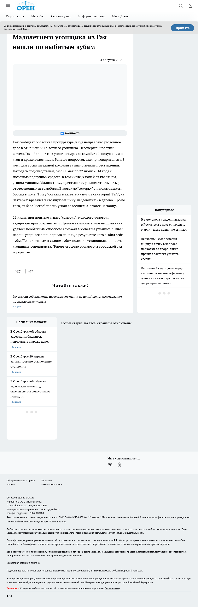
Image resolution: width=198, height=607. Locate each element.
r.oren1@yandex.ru (50, 509)
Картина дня (15, 16)
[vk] (18, 271)
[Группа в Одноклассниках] (120, 465)
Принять (182, 28)
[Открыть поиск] (180, 5)
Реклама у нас (61, 16)
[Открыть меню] (8, 5)
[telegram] (32, 271)
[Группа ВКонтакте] (70, 133)
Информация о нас (91, 16)
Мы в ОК (37, 16)
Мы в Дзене (120, 16)
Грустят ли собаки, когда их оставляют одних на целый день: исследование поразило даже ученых (70, 302)
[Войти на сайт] (190, 5)
